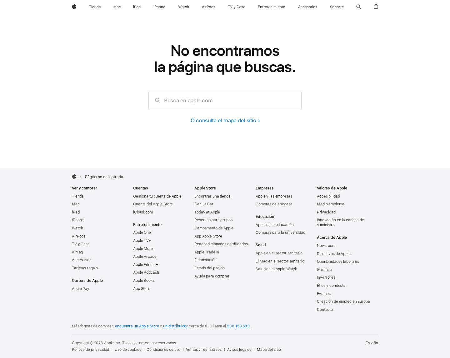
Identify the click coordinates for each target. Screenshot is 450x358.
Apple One (142, 232)
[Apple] (74, 7)
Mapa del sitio (269, 349)
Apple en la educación (274, 225)
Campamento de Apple (213, 228)
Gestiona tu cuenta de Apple (157, 196)
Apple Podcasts (146, 272)
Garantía (324, 269)
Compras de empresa (274, 204)
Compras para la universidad (280, 232)
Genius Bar (203, 204)
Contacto (325, 309)
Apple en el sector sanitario (279, 253)
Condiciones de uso (163, 349)
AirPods (78, 236)
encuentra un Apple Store (137, 326)
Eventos (324, 294)
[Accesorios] (308, 7)
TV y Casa (81, 244)
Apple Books (144, 280)
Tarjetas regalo (85, 268)
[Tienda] (95, 7)
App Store (141, 289)
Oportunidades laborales (338, 261)
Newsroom (326, 245)
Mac (76, 204)
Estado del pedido (209, 268)
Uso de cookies (128, 349)
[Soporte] (337, 7)
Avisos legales (239, 349)
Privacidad (326, 212)
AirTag (77, 252)
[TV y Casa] (236, 7)
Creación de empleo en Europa (343, 301)
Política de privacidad (90, 349)
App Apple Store (208, 236)
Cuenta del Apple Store (153, 204)
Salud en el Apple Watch (276, 269)
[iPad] (137, 7)
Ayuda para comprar (212, 276)
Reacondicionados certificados (221, 244)
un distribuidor (175, 326)
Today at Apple (207, 212)
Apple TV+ (142, 240)
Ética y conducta (331, 285)
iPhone (78, 220)
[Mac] (117, 7)
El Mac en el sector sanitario (280, 261)
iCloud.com (143, 212)
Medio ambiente (330, 204)
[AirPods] (208, 7)
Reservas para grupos (213, 220)
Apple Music (143, 249)
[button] (358, 7)
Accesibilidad (328, 196)
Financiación (205, 260)
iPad (76, 212)
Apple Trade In (206, 252)
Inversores (326, 277)
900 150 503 (238, 326)
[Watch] (184, 7)
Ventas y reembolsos (204, 349)
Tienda (78, 196)
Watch (77, 228)
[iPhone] (159, 7)
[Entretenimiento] (271, 7)
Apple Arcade (145, 256)
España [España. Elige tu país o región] (372, 343)
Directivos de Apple (334, 254)
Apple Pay (80, 289)
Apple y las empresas (274, 196)
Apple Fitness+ (145, 264)
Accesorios (81, 260)
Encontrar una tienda (212, 196)
